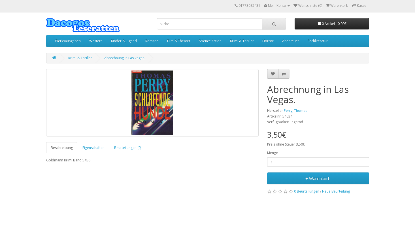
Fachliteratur (318, 41)
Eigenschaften (93, 147)
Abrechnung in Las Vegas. (124, 58)
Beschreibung (62, 147)
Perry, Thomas (295, 110)
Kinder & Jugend (124, 41)
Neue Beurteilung (336, 191)
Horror (268, 41)
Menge (272, 152)
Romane (152, 41)
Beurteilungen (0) (127, 147)
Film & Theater (178, 41)
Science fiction (210, 41)
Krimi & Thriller (242, 41)
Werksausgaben (68, 41)
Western (96, 41)
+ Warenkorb (318, 178)
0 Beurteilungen (306, 191)
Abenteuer (290, 41)
